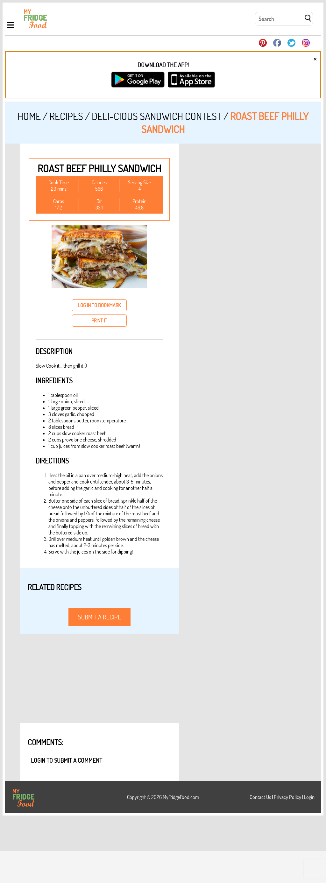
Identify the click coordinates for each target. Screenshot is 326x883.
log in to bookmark (99, 305)
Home (29, 116)
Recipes (66, 116)
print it (99, 320)
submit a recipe (99, 617)
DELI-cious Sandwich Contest (157, 116)
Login (309, 797)
